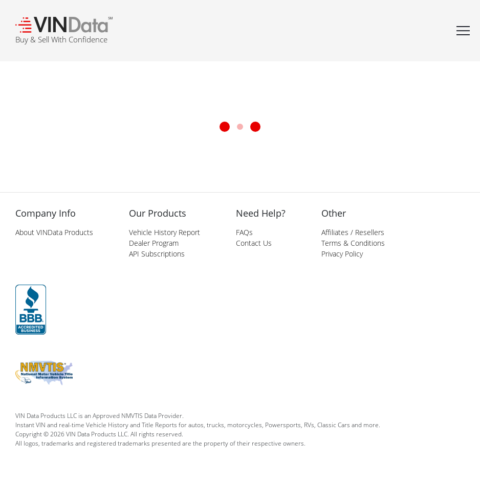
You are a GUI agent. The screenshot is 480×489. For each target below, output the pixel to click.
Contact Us (254, 243)
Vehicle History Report (164, 232)
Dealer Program (154, 243)
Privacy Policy (342, 254)
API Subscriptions (157, 254)
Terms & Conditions (353, 243)
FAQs (244, 232)
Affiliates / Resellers (352, 232)
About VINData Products (54, 232)
